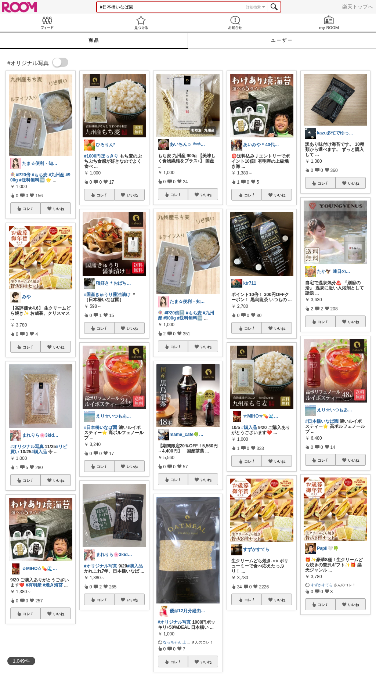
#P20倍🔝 (174, 313)
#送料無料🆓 (32, 180)
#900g (169, 318)
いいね (58, 208)
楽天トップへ (357, 7)
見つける (141, 23)
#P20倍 (23, 174)
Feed (47, 23)
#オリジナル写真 (27, 446)
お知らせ (235, 23)
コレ (28, 208)
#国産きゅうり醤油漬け (107, 294)
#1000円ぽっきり (101, 156)
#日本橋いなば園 (101, 427)
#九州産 (56, 174)
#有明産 (33, 585)
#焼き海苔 (53, 585)
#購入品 (39, 451)
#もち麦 (39, 174)
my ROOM (329, 23)
